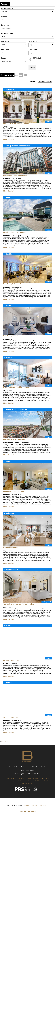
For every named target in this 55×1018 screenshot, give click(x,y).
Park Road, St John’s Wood (13, 284)
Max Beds (33, 42)
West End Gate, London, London (16, 388)
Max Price (33, 50)
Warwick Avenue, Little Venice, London (18, 604)
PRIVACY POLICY (31, 805)
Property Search (8, 9)
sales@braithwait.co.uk (27, 774)
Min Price (5, 50)
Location (5, 25)
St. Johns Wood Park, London (14, 232)
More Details (8, 139)
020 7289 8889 (27, 770)
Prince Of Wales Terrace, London (16, 124)
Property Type (7, 33)
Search (4, 58)
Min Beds (5, 42)
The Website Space (27, 812)
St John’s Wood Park (11, 661)
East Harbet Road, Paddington (15, 176)
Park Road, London (10, 336)
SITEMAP (44, 805)
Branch (4, 17)
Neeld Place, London (11, 548)
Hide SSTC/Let (35, 58)
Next (5, 742)
